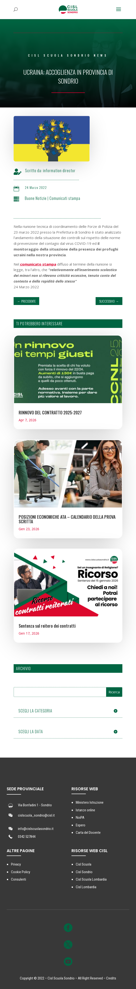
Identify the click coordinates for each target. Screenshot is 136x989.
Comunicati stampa (73, 198)
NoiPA (80, 817)
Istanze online (85, 810)
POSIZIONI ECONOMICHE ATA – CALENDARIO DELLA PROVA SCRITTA (67, 519)
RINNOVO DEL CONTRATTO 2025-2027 (50, 412)
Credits (111, 978)
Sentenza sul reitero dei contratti (47, 626)
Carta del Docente (88, 832)
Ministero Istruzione (89, 802)
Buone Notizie (44, 198)
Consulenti (18, 879)
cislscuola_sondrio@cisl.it (36, 815)
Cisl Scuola (83, 864)
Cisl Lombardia (86, 887)
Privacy (16, 864)
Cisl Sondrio (84, 872)
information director (67, 170)
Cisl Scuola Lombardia (91, 879)
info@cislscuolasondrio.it (36, 829)
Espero (80, 825)
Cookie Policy (20, 872)
